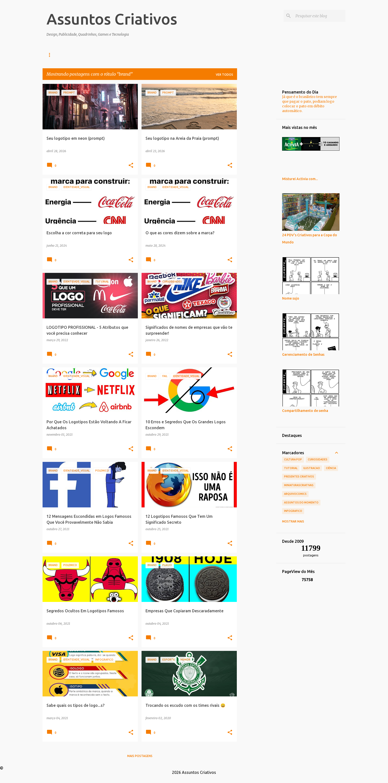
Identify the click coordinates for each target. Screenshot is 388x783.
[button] (131, 165)
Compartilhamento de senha (305, 411)
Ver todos (224, 74)
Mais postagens (139, 756)
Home (51, 54)
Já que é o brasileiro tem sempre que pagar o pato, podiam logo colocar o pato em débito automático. (309, 104)
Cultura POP (293, 459)
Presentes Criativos (299, 476)
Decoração (132, 54)
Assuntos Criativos (112, 18)
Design (72, 54)
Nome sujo (290, 298)
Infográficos (100, 54)
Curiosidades (317, 459)
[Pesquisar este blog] (319, 16)
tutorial (290, 468)
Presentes (162, 54)
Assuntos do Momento (301, 502)
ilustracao (311, 468)
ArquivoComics (295, 493)
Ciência (331, 468)
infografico (293, 510)
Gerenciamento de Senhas (303, 354)
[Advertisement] (256, 158)
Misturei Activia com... (300, 179)
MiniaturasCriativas (299, 485)
